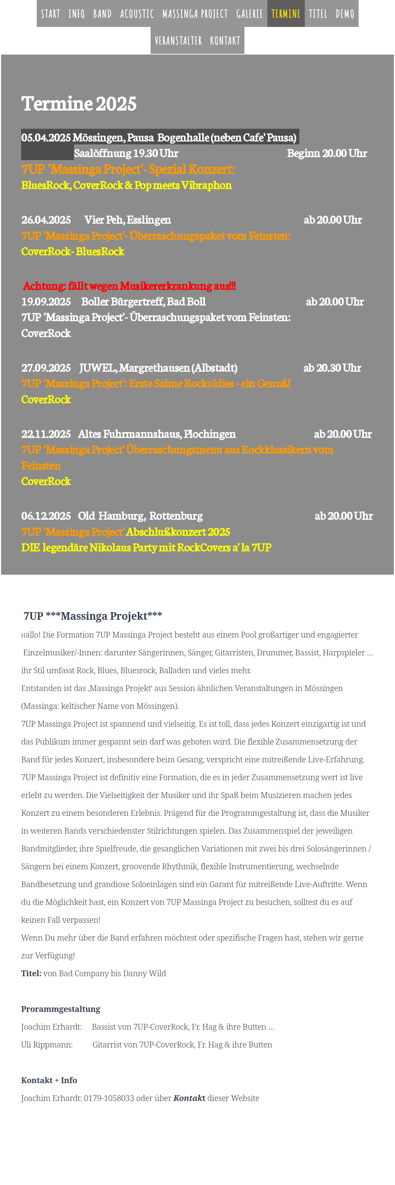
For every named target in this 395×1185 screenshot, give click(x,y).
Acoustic (137, 13)
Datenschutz (59, 1150)
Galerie (249, 13)
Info (76, 13)
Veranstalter (178, 40)
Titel (318, 13)
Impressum (32, 1150)
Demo (345, 13)
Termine (286, 13)
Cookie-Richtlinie (91, 1150)
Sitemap (118, 1150)
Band (102, 13)
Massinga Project (195, 13)
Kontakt (225, 40)
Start (50, 13)
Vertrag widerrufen (153, 1150)
